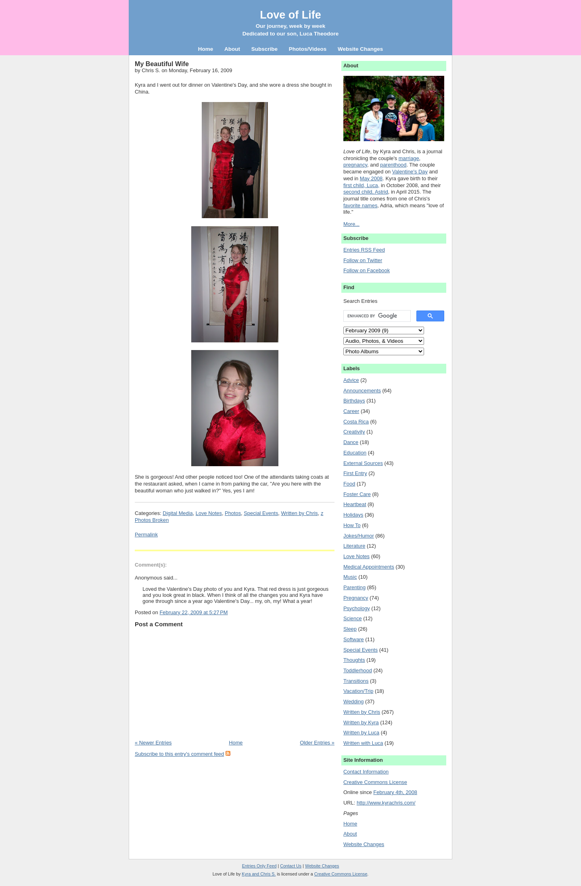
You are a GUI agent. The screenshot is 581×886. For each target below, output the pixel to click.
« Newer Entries (153, 743)
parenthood (393, 165)
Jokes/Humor (358, 536)
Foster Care (357, 494)
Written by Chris (299, 513)
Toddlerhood (357, 670)
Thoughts (354, 660)
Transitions (355, 681)
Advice (351, 380)
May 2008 (371, 178)
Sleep (350, 629)
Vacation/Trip (358, 691)
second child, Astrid (365, 192)
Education (354, 453)
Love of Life (290, 15)
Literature (354, 546)
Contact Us (290, 865)
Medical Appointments (368, 567)
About (350, 834)
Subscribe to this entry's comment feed (179, 754)
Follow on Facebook (366, 270)
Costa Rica (356, 422)
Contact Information (366, 772)
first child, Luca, (361, 185)
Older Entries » (317, 743)
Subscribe (264, 49)
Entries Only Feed (259, 865)
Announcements (362, 391)
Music (350, 577)
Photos (233, 513)
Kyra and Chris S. (259, 873)
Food (349, 484)
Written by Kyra (361, 722)
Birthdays (354, 401)
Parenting (354, 587)
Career (351, 411)
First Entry (355, 473)
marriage (409, 158)
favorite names (360, 205)
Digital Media (177, 513)
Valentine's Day (410, 172)
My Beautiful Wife (162, 63)
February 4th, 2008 (395, 792)
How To (352, 525)
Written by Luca (361, 733)
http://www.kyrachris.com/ (386, 803)
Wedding (353, 701)
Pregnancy (355, 598)
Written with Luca (363, 743)
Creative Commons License (375, 782)
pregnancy (355, 165)
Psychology (356, 608)
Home (235, 743)
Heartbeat (354, 504)
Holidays (353, 515)
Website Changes (363, 844)
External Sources (363, 463)
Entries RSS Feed (364, 250)
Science (352, 618)
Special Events (261, 513)
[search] (376, 316)
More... (351, 224)
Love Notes (209, 513)
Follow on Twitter (362, 260)
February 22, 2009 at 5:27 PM (193, 612)
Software (353, 639)
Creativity (354, 432)
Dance (350, 442)
